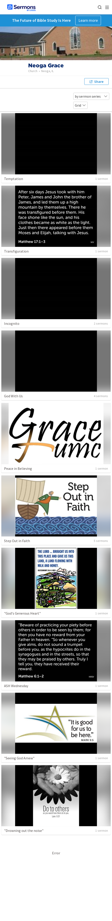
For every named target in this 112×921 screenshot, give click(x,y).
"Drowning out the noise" (23, 830)
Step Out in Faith (17, 541)
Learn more (88, 20)
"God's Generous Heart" (22, 613)
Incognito (11, 323)
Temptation (13, 178)
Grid (80, 105)
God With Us (13, 396)
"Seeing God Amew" (19, 758)
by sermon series (91, 96)
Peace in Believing (18, 468)
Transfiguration (16, 251)
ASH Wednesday (16, 686)
